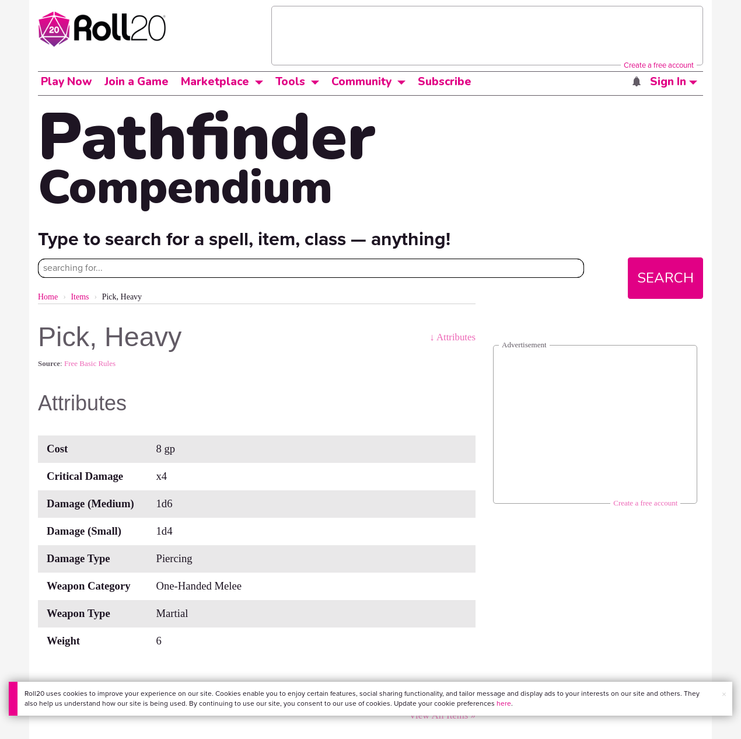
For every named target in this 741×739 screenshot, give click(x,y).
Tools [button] (290, 81)
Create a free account (659, 65)
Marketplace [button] (215, 81)
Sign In (673, 81)
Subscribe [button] (444, 81)
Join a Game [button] (136, 81)
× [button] (724, 694)
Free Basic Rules (90, 363)
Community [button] (361, 81)
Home (48, 296)
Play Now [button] (66, 81)
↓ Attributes (452, 337)
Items (80, 296)
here (504, 703)
